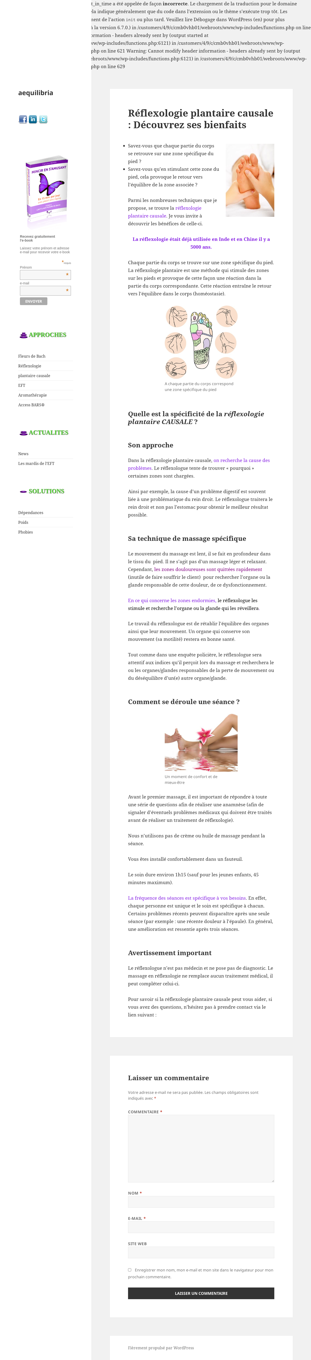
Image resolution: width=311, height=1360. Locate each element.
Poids (23, 522)
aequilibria (35, 92)
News (23, 453)
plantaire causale (34, 375)
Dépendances (30, 512)
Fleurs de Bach (31, 356)
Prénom (44, 267)
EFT (21, 385)
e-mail (44, 283)
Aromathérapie (32, 395)
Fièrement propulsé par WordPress (161, 1348)
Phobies (25, 532)
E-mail (137, 1218)
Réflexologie (29, 366)
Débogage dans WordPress (223, 19)
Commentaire (145, 1112)
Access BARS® (31, 405)
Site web (137, 1243)
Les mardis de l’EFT (36, 463)
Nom (135, 1193)
